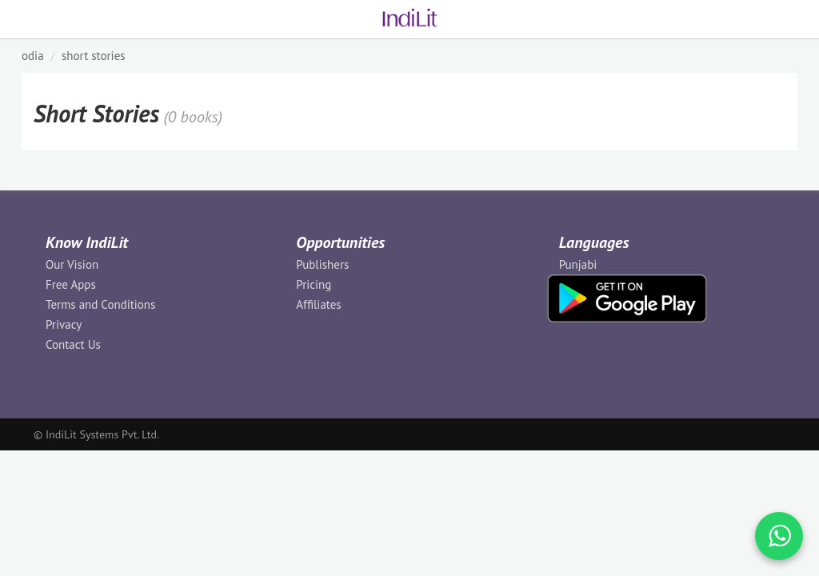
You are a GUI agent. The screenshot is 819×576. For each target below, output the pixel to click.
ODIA (33, 55)
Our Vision (72, 264)
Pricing (313, 284)
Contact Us (73, 344)
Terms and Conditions (100, 304)
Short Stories (94, 55)
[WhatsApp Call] (779, 536)
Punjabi (578, 264)
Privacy (64, 324)
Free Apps (71, 284)
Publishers (322, 264)
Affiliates (318, 304)
